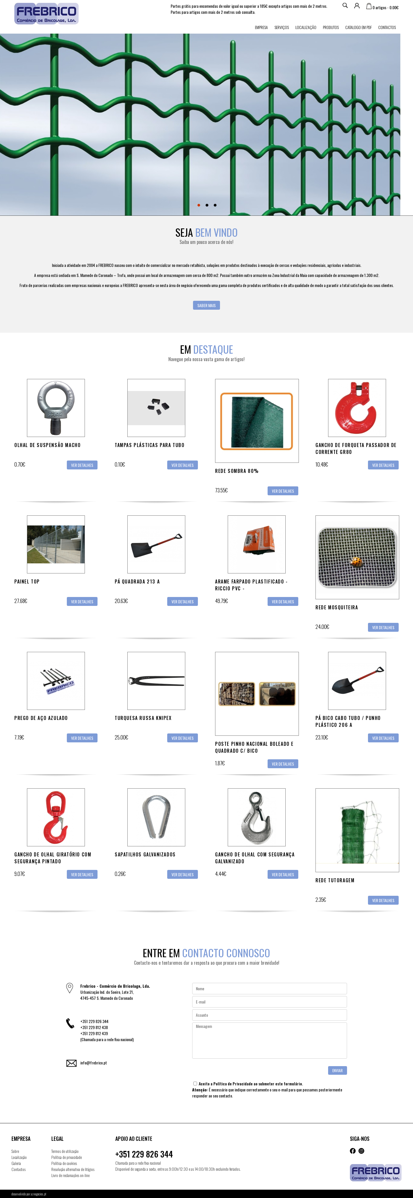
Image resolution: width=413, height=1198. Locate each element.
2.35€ (320, 899)
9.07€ (19, 873)
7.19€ (19, 737)
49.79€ (221, 600)
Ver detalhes (82, 465)
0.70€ (19, 464)
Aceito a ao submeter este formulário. (248, 1083)
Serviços (281, 27)
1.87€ (220, 763)
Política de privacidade (66, 1157)
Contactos (387, 27)
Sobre (15, 1151)
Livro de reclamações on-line (70, 1175)
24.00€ (322, 626)
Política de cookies (64, 1163)
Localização (305, 27)
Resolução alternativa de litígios (72, 1169)
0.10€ (120, 464)
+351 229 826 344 (144, 1154)
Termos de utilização (65, 1151)
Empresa (261, 27)
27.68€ (20, 600)
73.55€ (221, 490)
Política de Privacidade (233, 1083)
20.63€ (121, 600)
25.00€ (121, 737)
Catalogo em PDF (358, 27)
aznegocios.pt (38, 1193)
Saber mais (206, 305)
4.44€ (220, 873)
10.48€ (321, 464)
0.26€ (120, 873)
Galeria (16, 1163)
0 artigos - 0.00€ (382, 7)
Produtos (331, 27)
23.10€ (321, 737)
